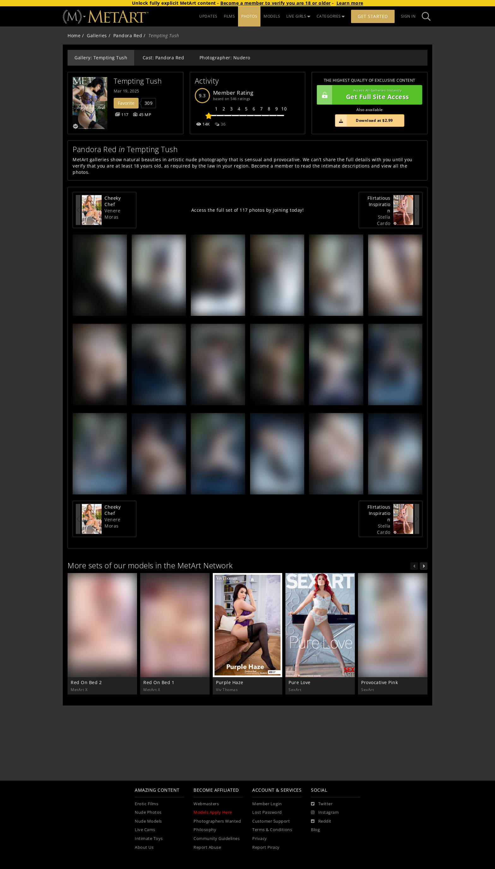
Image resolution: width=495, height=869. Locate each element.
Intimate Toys (149, 838)
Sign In (408, 16)
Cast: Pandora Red (163, 58)
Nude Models (148, 821)
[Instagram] (325, 812)
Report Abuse (207, 847)
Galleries (97, 35)
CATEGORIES (331, 16)
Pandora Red (127, 35)
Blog (315, 829)
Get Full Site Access (368, 95)
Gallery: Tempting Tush (101, 58)
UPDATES (208, 16)
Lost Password (267, 812)
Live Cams (145, 829)
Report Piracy (266, 847)
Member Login (267, 804)
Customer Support (271, 821)
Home (74, 35)
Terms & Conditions (272, 829)
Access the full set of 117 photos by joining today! (247, 210)
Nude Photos (148, 812)
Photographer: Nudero (225, 58)
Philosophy (205, 829)
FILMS (229, 16)
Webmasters (206, 804)
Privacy (259, 838)
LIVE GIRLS (298, 16)
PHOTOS (249, 16)
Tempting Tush (138, 81)
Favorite (126, 103)
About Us (144, 847)
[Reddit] (321, 821)
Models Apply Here (213, 812)
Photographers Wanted (217, 821)
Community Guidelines (217, 838)
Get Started (373, 16)
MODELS (272, 16)
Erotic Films (146, 804)
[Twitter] (321, 804)
